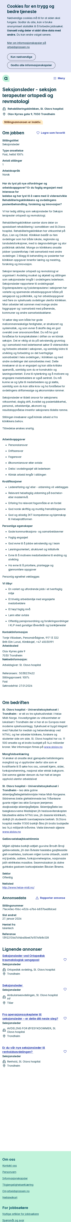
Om (16, 1191)
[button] (50, 897)
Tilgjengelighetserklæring (17, 1184)
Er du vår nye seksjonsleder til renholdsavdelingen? (23, 1050)
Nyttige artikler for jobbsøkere (20, 1213)
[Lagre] (65, 959)
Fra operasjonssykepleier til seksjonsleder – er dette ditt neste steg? (30, 1016)
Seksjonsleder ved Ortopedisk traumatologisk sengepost (23, 958)
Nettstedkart (9, 1197)
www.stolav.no (53, 746)
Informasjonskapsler (15, 1178)
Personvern (9, 1172)
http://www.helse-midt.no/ (18, 887)
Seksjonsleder (12, 985)
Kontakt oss (9, 1165)
